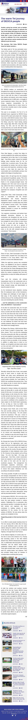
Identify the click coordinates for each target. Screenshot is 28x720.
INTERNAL (4, 1)
